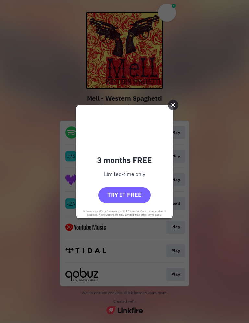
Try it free (124, 195)
